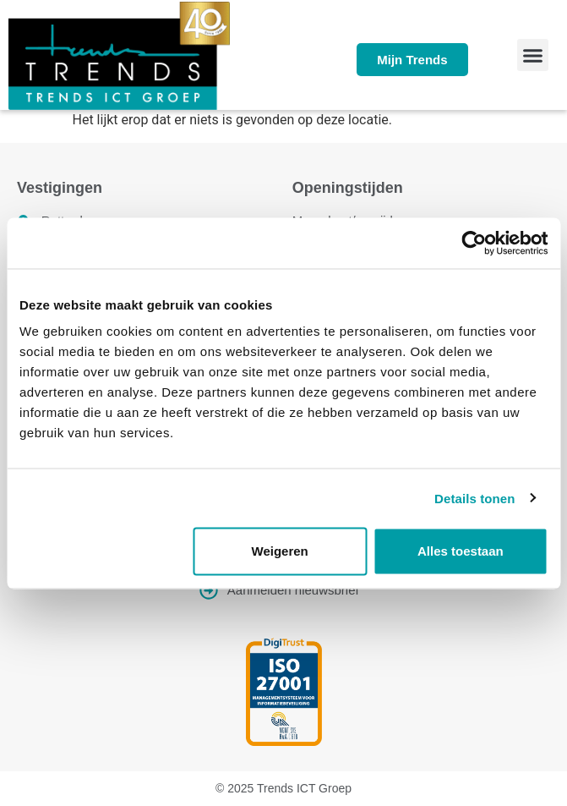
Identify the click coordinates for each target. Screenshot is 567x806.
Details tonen (474, 498)
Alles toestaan (460, 551)
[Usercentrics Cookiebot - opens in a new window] (474, 242)
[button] (533, 55)
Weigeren (280, 551)
